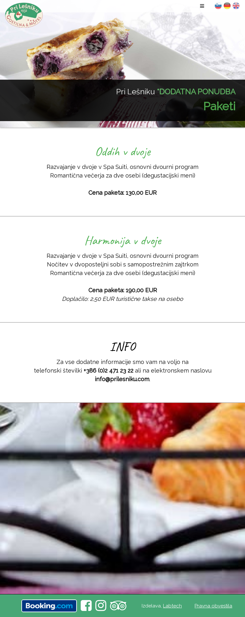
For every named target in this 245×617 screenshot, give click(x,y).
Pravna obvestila (213, 606)
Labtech (172, 606)
